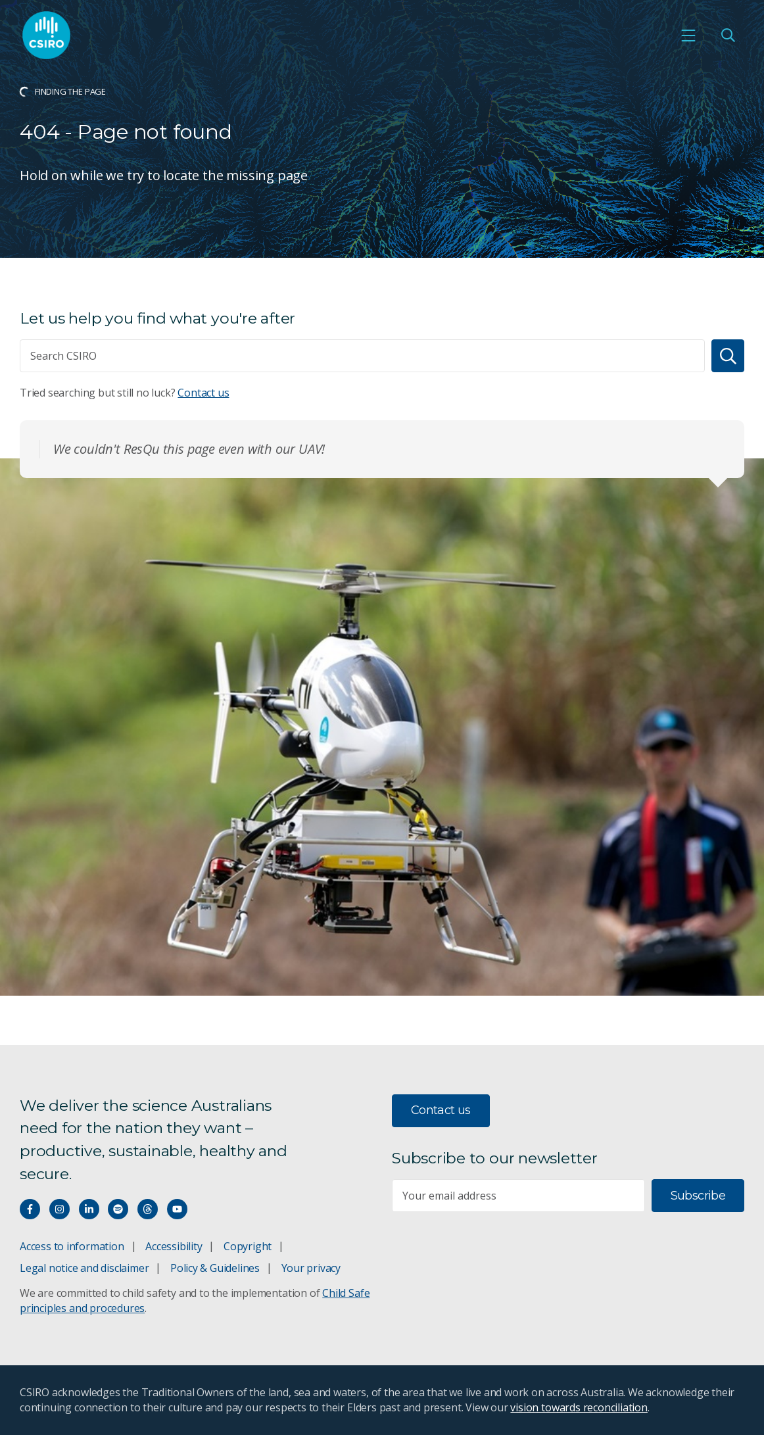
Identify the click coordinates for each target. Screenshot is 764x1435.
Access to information (72, 1246)
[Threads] (147, 1209)
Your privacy (311, 1268)
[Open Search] (727, 35)
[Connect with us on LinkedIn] (89, 1209)
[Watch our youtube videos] (177, 1209)
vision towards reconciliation (579, 1407)
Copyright (248, 1246)
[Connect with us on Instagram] (59, 1209)
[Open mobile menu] (688, 35)
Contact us (203, 392)
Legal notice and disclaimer (84, 1268)
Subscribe (698, 1195)
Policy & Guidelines (215, 1268)
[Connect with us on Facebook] (30, 1209)
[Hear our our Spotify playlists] (118, 1209)
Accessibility (173, 1246)
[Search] (727, 355)
